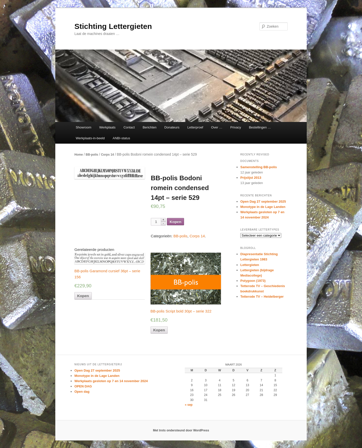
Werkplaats (107, 127)
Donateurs (171, 127)
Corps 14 (107, 154)
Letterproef (195, 127)
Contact (129, 127)
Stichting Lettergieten (113, 26)
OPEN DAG (83, 386)
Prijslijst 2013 (250, 178)
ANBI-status (121, 138)
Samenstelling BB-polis (258, 167)
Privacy (235, 127)
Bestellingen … (260, 127)
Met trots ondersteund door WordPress (181, 430)
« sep (189, 405)
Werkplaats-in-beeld (90, 138)
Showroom (83, 127)
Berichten (149, 127)
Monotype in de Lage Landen (262, 207)
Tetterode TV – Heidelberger (262, 296)
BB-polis (92, 154)
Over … (216, 127)
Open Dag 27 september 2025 (263, 201)
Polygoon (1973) (252, 281)
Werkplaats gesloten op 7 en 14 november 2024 (111, 381)
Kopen (176, 221)
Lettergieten (249, 265)
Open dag (81, 391)
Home (78, 154)
